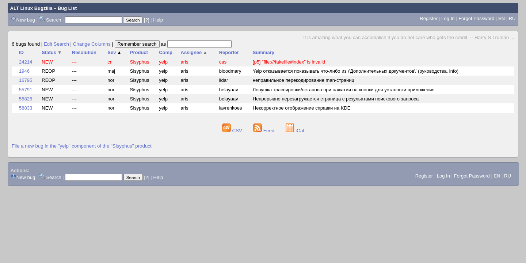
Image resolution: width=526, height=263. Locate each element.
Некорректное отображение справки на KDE (302, 108)
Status (52, 52)
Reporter (229, 52)
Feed (264, 130)
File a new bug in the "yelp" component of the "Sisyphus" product (82, 146)
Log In (447, 18)
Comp (165, 52)
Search (53, 20)
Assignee (194, 52)
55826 (25, 99)
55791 (25, 89)
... (512, 37)
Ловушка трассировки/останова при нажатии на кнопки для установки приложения (344, 89)
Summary (263, 52)
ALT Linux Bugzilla (31, 8)
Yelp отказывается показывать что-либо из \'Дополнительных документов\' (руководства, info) (355, 71)
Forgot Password (476, 18)
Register (428, 18)
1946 (24, 71)
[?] (146, 20)
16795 (25, 80)
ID (21, 52)
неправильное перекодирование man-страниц (303, 80)
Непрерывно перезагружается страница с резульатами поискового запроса (336, 99)
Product (139, 52)
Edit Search (56, 44)
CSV (233, 130)
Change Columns (92, 44)
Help (158, 20)
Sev (114, 52)
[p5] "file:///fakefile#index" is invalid (289, 62)
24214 (25, 62)
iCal (295, 130)
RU (512, 18)
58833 (25, 108)
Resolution (84, 52)
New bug (25, 20)
